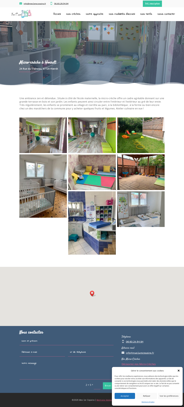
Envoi (108, 385)
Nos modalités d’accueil (122, 14)
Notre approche (94, 14)
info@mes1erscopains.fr (35, 3)
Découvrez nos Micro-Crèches (139, 364)
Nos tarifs (146, 14)
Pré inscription (152, 3)
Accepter (125, 396)
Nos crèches (73, 14)
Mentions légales (148, 402)
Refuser (146, 396)
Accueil (57, 14)
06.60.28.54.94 (61, 3)
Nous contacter (166, 14)
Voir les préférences (169, 396)
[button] (178, 370)
